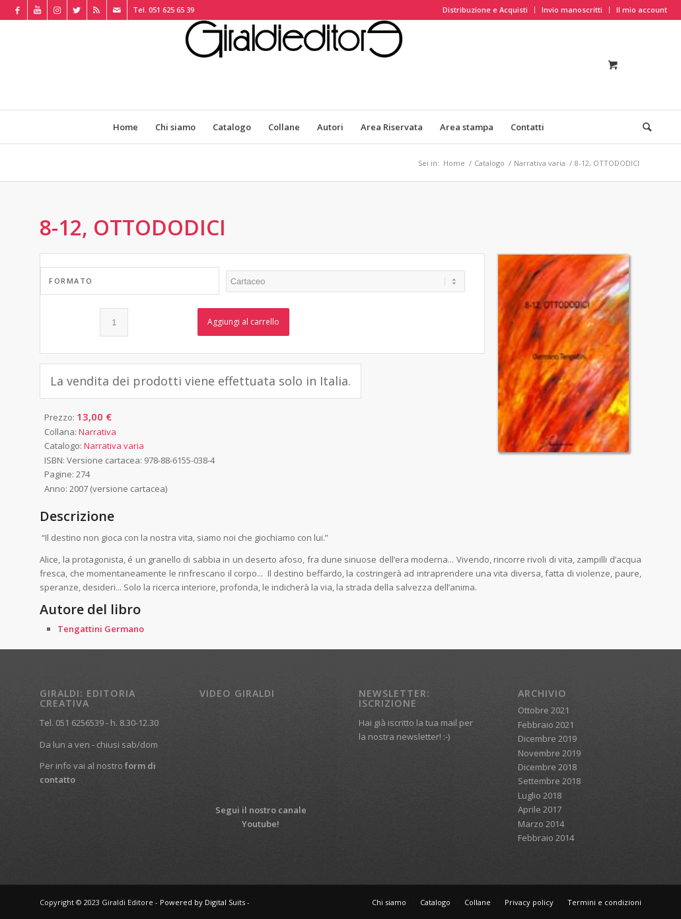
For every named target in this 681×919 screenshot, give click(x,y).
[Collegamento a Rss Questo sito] (96, 10)
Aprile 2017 (539, 809)
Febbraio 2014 (546, 838)
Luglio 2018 (539, 795)
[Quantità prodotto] (114, 322)
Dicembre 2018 (547, 767)
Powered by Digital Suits (202, 902)
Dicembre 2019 (547, 738)
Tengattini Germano (100, 629)
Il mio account (641, 10)
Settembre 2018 (549, 781)
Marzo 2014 (541, 824)
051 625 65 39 (171, 10)
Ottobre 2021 (543, 710)
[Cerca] (642, 126)
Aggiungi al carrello (243, 321)
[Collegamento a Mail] (117, 10)
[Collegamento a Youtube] (37, 10)
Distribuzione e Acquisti (485, 10)
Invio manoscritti (572, 10)
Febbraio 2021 (546, 725)
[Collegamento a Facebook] (17, 10)
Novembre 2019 (549, 753)
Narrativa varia (114, 446)
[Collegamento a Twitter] (77, 10)
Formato (71, 281)
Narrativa (97, 432)
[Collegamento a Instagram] (57, 10)
